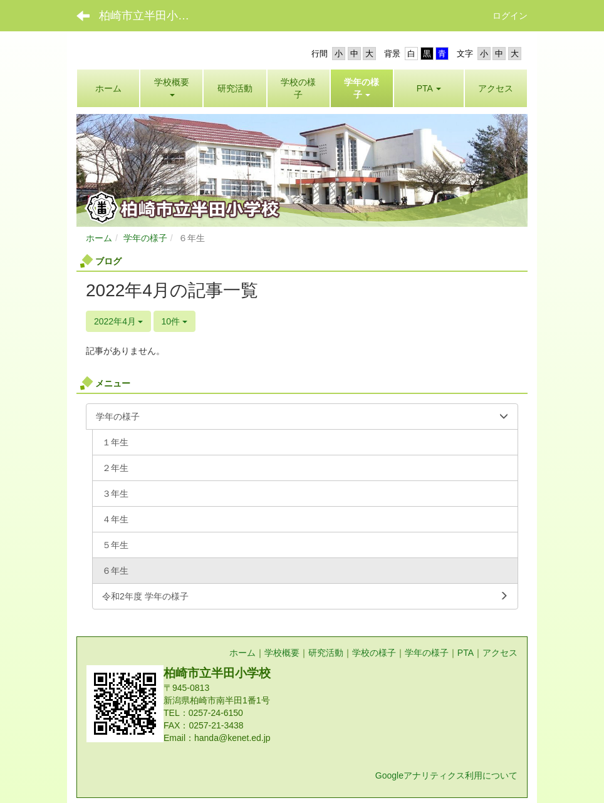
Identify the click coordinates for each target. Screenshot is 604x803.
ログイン (510, 16)
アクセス (500, 653)
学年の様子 (145, 238)
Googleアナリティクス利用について (446, 775)
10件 (174, 321)
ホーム (99, 238)
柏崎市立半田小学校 (149, 15)
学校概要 (281, 653)
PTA (465, 653)
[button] (362, 88)
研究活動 (325, 653)
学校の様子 (374, 653)
